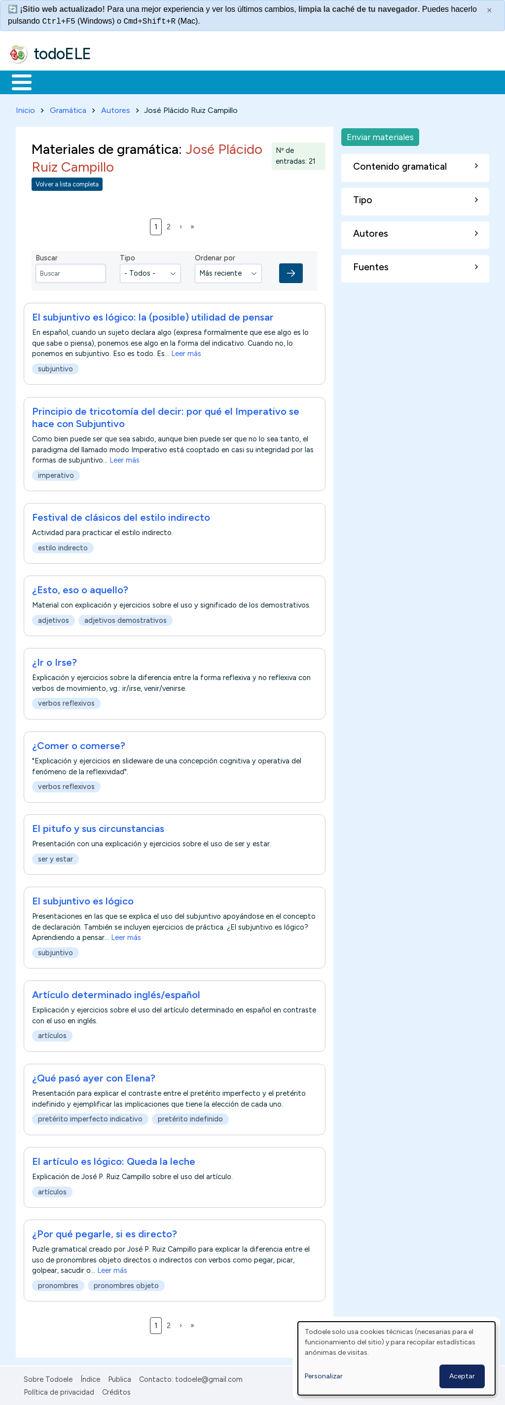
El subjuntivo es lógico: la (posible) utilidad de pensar (153, 316)
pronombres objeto (126, 1283)
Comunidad (361, 81)
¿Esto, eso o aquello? (80, 588)
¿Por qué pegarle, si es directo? (104, 1232)
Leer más (186, 352)
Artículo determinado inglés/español (116, 993)
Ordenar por (215, 256)
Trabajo (178, 81)
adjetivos (53, 618)
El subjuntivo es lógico (83, 899)
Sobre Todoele (48, 1377)
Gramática (68, 108)
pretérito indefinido (190, 1117)
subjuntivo (55, 367)
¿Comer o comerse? (78, 744)
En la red (233, 81)
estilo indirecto (63, 545)
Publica (119, 1377)
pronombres (58, 1283)
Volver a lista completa (67, 182)
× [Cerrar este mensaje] (489, 10)
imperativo (56, 473)
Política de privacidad (59, 1390)
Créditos (116, 1390)
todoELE (62, 53)
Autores (115, 108)
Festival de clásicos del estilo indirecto (121, 515)
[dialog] (396, 1358)
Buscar (405, 81)
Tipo (127, 256)
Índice (90, 1377)
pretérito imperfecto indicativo (90, 1117)
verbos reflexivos (66, 701)
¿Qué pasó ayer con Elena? (93, 1076)
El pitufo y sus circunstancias (98, 827)
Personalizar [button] (324, 1376)
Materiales (55, 81)
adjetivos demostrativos (125, 618)
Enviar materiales (380, 135)
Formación (119, 81)
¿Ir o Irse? (54, 660)
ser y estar (55, 857)
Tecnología (295, 81)
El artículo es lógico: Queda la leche (113, 1159)
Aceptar (462, 1376)
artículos (52, 1034)
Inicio (16, 81)
